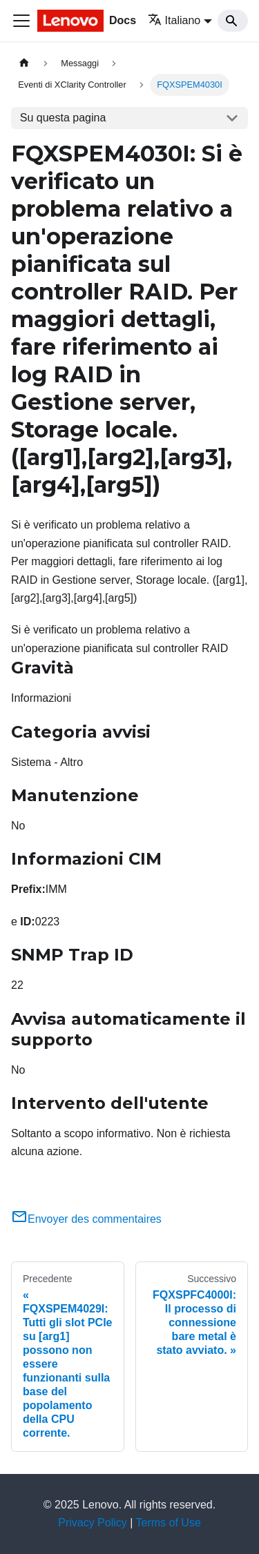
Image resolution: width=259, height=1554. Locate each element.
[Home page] (24, 63)
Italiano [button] (174, 20)
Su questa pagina (63, 118)
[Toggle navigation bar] (21, 20)
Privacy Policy (92, 1522)
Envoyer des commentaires (86, 1219)
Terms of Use (168, 1522)
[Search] (233, 21)
